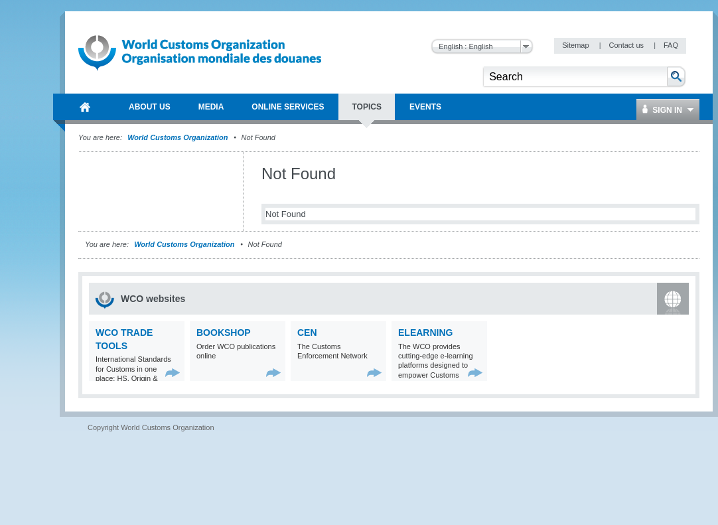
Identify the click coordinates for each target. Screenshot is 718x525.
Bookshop (223, 332)
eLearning (425, 332)
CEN (307, 332)
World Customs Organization (178, 137)
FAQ (671, 45)
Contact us (627, 45)
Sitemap (576, 45)
